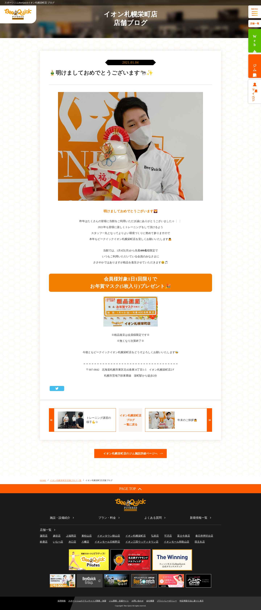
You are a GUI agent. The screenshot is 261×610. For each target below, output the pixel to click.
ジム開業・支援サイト (119, 601)
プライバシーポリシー (167, 601)
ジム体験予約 (255, 66)
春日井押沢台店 (204, 535)
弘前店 (155, 535)
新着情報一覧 (198, 517)
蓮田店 (43, 535)
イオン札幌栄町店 (135, 535)
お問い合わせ (138, 601)
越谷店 (57, 535)
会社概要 (150, 601)
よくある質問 (153, 517)
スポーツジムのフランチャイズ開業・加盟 (87, 601)
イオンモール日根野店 (107, 541)
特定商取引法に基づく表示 (192, 601)
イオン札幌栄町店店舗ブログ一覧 (65, 480)
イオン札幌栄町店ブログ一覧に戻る (130, 420)
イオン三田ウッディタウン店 (141, 541)
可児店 (168, 535)
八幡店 (85, 541)
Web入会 (255, 40)
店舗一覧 (254, 23)
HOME (43, 480)
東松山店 (87, 535)
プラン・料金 (107, 517)
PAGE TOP (130, 489)
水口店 (72, 541)
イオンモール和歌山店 (176, 541)
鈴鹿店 (43, 541)
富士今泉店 (183, 535)
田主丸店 (200, 541)
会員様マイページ (255, 93)
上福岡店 (71, 535)
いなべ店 (58, 541)
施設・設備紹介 (60, 517)
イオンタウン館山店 (108, 535)
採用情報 (62, 601)
